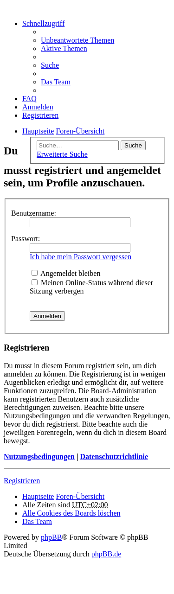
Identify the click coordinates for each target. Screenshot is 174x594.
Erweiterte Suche (62, 154)
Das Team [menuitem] (56, 82)
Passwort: (25, 239)
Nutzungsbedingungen (39, 456)
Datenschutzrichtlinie (114, 456)
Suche (133, 145)
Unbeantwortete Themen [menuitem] (77, 40)
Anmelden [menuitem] (37, 107)
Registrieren (22, 481)
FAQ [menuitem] (29, 98)
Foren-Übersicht (80, 496)
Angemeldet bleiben (66, 273)
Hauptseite (38, 496)
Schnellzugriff (43, 23)
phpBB (51, 537)
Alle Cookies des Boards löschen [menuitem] (71, 513)
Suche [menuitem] (50, 65)
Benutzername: (33, 213)
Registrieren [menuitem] (40, 115)
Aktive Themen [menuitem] (64, 48)
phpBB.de (106, 554)
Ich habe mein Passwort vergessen (80, 257)
